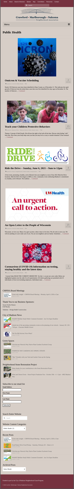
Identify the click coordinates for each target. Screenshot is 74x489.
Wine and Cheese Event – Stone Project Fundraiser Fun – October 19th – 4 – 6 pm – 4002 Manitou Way (41, 375)
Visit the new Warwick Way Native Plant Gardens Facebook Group (32, 344)
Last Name (6, 399)
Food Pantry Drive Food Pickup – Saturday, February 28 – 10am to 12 (33, 445)
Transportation (33, 171)
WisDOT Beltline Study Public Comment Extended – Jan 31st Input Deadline (35, 319)
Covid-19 (14, 83)
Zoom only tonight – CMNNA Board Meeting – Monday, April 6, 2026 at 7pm (35, 294)
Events (13, 171)
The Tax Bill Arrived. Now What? (22, 333)
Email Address (7, 387)
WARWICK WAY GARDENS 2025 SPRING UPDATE (28, 351)
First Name (6, 393)
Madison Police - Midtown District (20, 130)
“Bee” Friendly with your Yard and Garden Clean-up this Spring (31, 357)
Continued (22, 91)
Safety (36, 130)
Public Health (20, 83)
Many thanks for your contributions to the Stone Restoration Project (32, 368)
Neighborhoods (19, 171)
